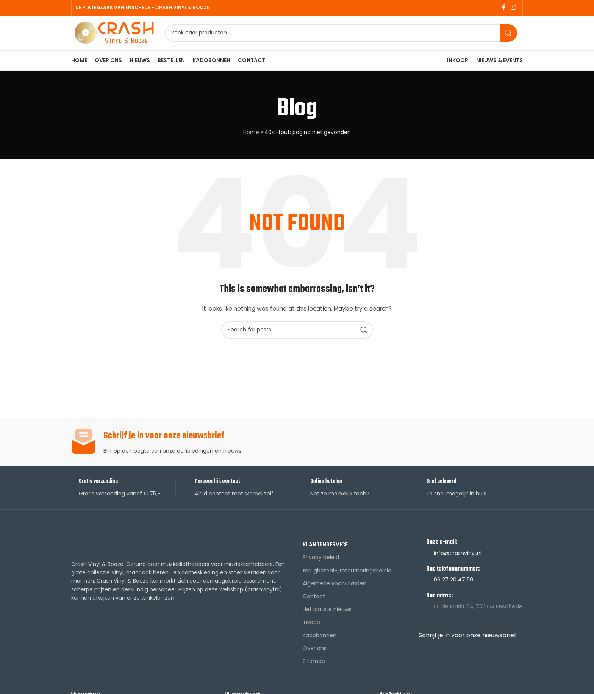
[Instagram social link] (513, 8)
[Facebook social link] (503, 8)
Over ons (315, 653)
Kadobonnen (319, 640)
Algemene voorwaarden (334, 588)
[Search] (345, 36)
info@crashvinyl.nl (457, 558)
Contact (314, 601)
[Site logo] (118, 35)
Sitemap (314, 666)
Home (251, 138)
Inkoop (311, 627)
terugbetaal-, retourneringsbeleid (347, 576)
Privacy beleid (321, 563)
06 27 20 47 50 (453, 585)
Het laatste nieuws (327, 615)
